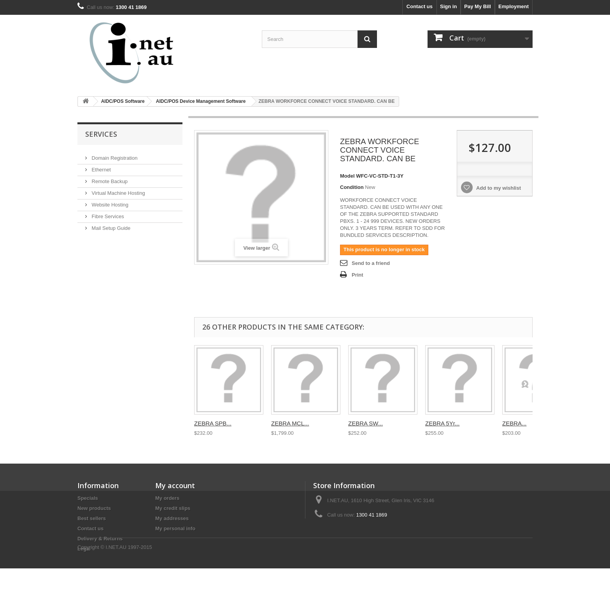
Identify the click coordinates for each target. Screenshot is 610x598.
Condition (352, 187)
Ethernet (100, 166)
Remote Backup (109, 178)
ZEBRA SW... (365, 423)
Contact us (420, 6)
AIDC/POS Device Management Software (201, 101)
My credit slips (172, 508)
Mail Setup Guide (110, 225)
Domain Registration (113, 155)
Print (357, 275)
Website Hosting (109, 202)
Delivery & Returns (100, 539)
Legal (84, 549)
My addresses (172, 518)
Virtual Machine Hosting (117, 190)
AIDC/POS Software (123, 101)
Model (347, 176)
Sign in (448, 6)
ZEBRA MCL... (290, 423)
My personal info (175, 528)
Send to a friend (371, 263)
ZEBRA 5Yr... (442, 423)
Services (101, 134)
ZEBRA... (514, 423)
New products (94, 508)
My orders (167, 498)
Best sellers (91, 518)
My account (175, 485)
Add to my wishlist (498, 188)
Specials (87, 498)
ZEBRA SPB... (212, 423)
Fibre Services (107, 213)
